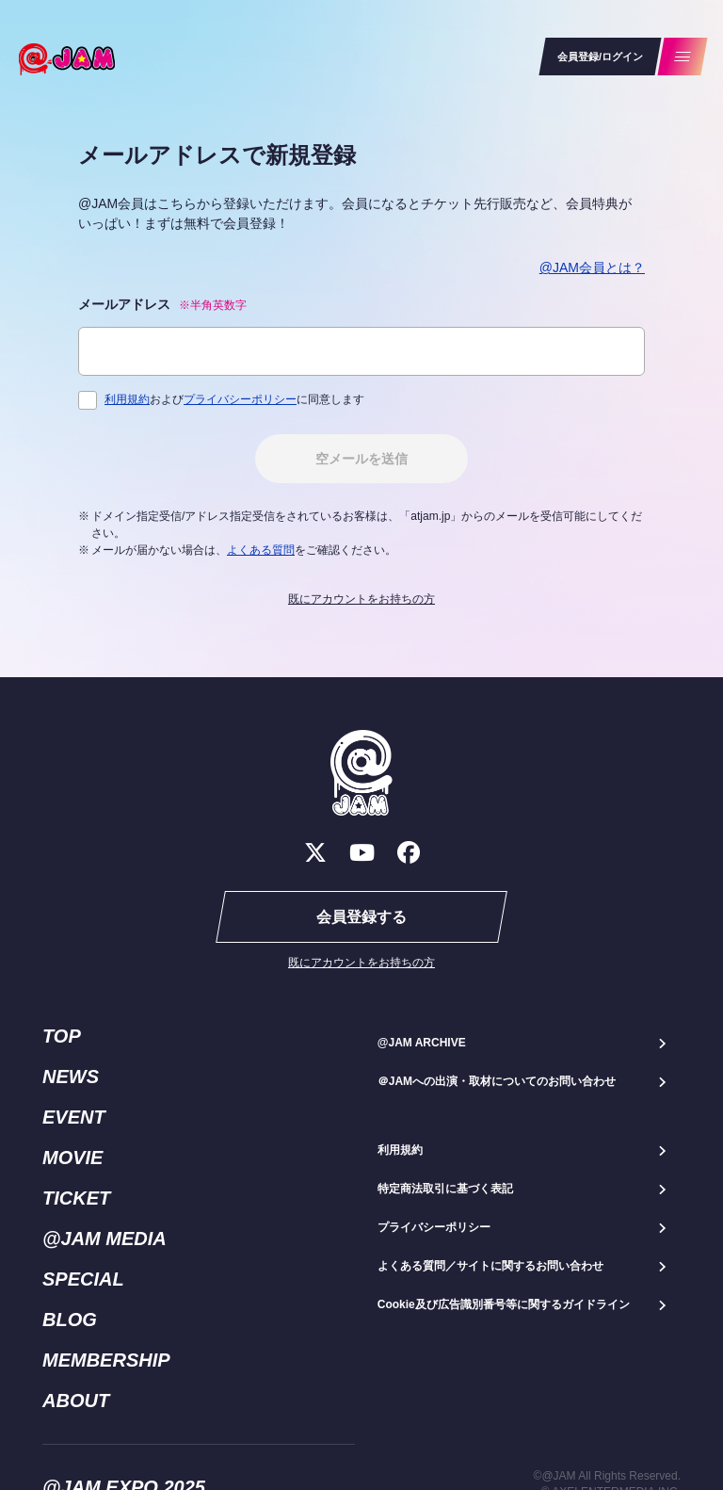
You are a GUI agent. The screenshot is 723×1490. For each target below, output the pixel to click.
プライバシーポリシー (240, 399)
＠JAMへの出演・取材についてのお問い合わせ (497, 1081)
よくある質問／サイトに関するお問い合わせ (490, 1265)
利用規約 (127, 399)
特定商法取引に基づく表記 (445, 1188)
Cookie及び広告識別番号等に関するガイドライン (504, 1304)
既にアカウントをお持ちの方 (361, 599)
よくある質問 (261, 550)
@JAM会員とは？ (592, 267)
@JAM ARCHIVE (422, 1042)
